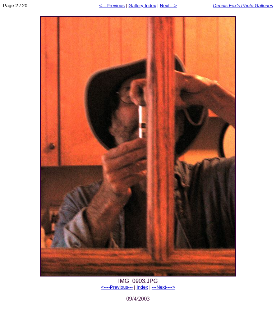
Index (142, 287)
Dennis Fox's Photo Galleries (243, 5)
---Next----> (163, 287)
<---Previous (112, 5)
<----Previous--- (117, 287)
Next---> (168, 5)
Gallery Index (142, 5)
